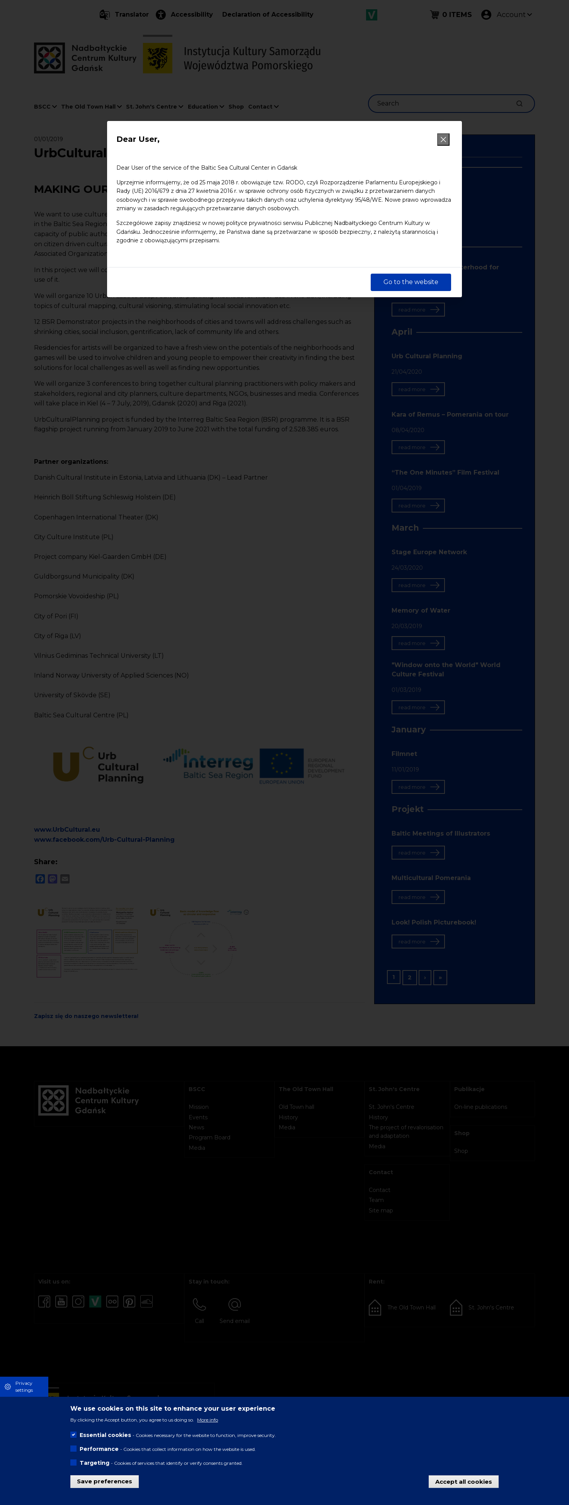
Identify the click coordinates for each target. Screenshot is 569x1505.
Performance (99, 1448)
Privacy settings (24, 1386)
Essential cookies (105, 1435)
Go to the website (410, 282)
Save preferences (104, 1481)
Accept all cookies (463, 1481)
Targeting (94, 1462)
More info (207, 1420)
